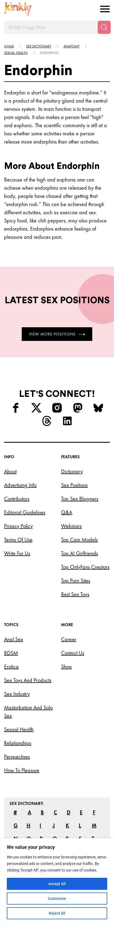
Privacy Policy (18, 526)
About (10, 471)
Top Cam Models (79, 539)
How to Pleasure (21, 770)
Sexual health (16, 52)
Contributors (16, 498)
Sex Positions (74, 485)
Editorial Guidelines (24, 512)
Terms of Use (18, 539)
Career (68, 639)
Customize (57, 898)
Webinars (71, 526)
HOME (9, 46)
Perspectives (17, 756)
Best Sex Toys (75, 594)
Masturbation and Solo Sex (28, 711)
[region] (57, 881)
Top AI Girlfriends (79, 553)
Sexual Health (19, 729)
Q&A (66, 512)
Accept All (57, 884)
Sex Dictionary (38, 46)
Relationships (17, 742)
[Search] (104, 27)
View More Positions (57, 334)
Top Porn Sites (75, 580)
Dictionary (72, 471)
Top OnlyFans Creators (85, 566)
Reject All (57, 913)
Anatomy (72, 46)
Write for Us (17, 553)
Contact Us (72, 652)
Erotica (11, 666)
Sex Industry (17, 693)
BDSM (11, 652)
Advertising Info (20, 485)
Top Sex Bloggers (79, 498)
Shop (66, 666)
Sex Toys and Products (27, 680)
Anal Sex (13, 639)
